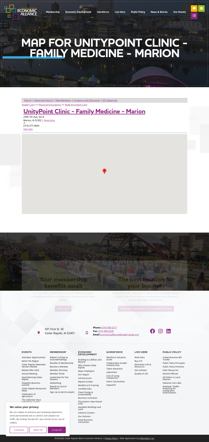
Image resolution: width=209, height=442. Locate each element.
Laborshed (111, 372)
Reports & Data (85, 381)
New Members (63, 100)
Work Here (140, 357)
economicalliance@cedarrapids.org (119, 334)
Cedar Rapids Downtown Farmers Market (34, 365)
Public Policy (138, 12)
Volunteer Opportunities (33, 357)
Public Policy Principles (174, 363)
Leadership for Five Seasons (59, 378)
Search (28, 100)
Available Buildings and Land (89, 408)
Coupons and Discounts (87, 100)
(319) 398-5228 (105, 331)
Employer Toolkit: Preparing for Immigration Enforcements (171, 389)
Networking (55, 383)
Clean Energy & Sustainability (85, 393)
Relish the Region (30, 361)
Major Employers (86, 371)
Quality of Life (141, 373)
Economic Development (78, 12)
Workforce (103, 12)
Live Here (120, 12)
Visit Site (28, 129)
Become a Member (59, 366)
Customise (19, 429)
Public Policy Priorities (173, 366)
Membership (53, 12)
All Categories (109, 100)
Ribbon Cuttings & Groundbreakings (59, 358)
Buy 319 (138, 361)
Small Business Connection (85, 420)
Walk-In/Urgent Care (76, 104)
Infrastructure (85, 378)
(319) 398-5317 (109, 327)
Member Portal (57, 373)
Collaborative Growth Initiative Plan (116, 364)
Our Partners (84, 416)
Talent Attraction (114, 368)
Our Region (83, 374)
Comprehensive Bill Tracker (172, 358)
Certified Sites (85, 388)
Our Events (179, 12)
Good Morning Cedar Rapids (32, 378)
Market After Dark (30, 370)
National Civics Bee (172, 383)
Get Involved (141, 370)
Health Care (28, 104)
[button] (104, 171)
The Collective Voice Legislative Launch (31, 400)
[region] (38, 419)
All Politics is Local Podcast (171, 378)
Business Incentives (87, 398)
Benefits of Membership (61, 363)
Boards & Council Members (58, 387)
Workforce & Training (88, 385)
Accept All (57, 429)
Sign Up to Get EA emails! (62, 392)
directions (49, 120)
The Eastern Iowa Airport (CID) (90, 402)
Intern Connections (115, 381)
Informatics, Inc (146, 438)
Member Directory (59, 370)
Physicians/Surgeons (49, 104)
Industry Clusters (86, 412)
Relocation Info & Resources (143, 365)
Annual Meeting (29, 373)
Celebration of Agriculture (29, 395)
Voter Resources (170, 370)
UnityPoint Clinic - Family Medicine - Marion (84, 111)
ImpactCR (111, 385)
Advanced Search (43, 100)
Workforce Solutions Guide (116, 358)
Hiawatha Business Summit (31, 384)
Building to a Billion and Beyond (89, 360)
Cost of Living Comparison (112, 376)
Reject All (38, 429)
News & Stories (159, 12)
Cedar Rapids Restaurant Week (34, 389)
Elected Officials (170, 373)
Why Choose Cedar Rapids (87, 366)
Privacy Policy (111, 438)
